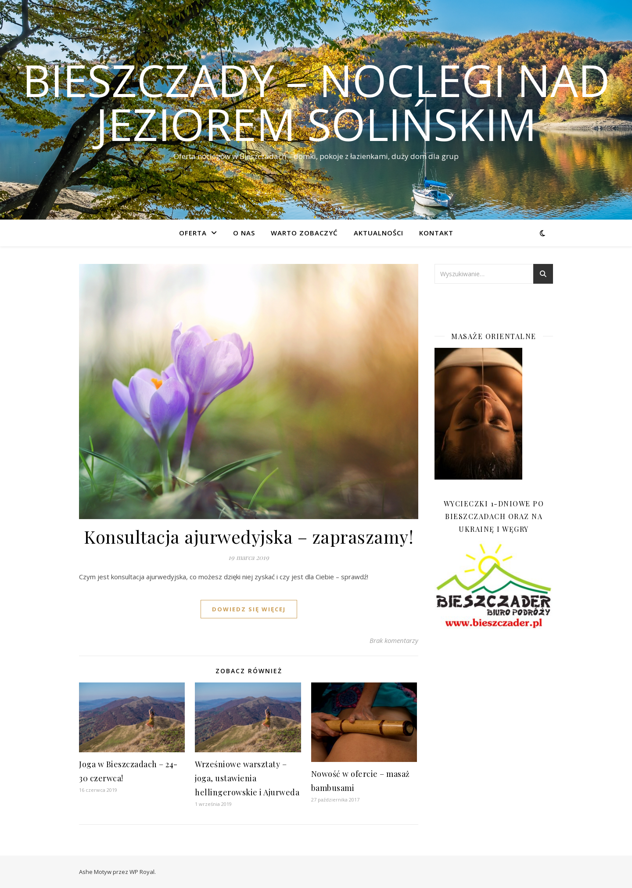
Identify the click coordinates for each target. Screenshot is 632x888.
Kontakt (436, 232)
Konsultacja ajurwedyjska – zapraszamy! (248, 536)
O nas (244, 232)
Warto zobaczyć (304, 232)
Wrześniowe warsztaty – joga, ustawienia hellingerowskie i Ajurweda (247, 778)
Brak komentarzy (394, 640)
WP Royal (141, 872)
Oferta (193, 232)
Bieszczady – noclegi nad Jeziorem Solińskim (316, 102)
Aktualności (378, 232)
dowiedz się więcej (249, 609)
